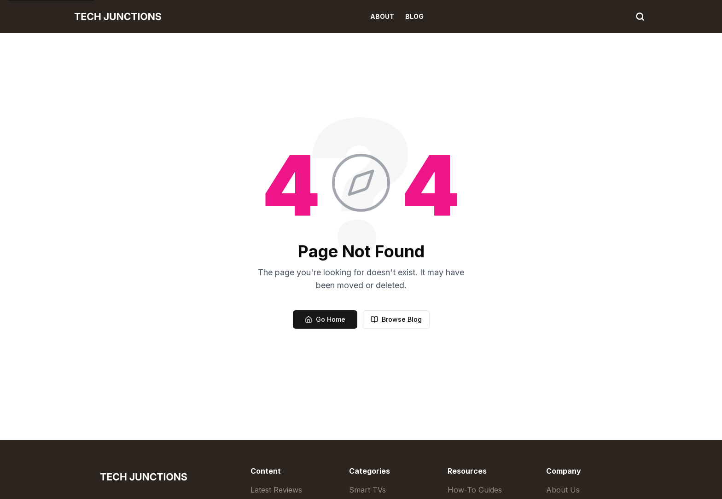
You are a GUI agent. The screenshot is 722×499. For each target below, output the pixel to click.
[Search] (640, 16)
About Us (563, 489)
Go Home (325, 319)
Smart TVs (367, 489)
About (382, 16)
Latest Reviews (276, 489)
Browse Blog (396, 319)
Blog (414, 16)
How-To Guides (475, 489)
